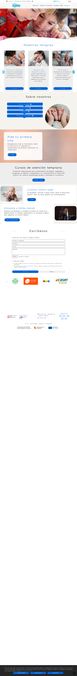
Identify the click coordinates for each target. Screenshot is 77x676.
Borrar (52, 278)
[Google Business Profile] (56, 1)
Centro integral (25, 104)
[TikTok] (59, 1)
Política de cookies (27, 670)
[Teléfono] (32, 1)
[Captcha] (41, 263)
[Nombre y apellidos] (38, 247)
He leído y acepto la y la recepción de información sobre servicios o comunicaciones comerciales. (37, 271)
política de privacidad (28, 270)
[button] (12, 154)
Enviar (25, 278)
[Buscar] (69, 1)
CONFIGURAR (21, 672)
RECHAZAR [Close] (38, 672)
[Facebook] (53, 1)
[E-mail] (38, 253)
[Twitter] (55, 1)
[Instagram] (57, 1)
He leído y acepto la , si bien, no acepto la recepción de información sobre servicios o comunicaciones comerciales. (38, 273)
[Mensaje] (38, 258)
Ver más (14, 88)
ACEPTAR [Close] (55, 672)
